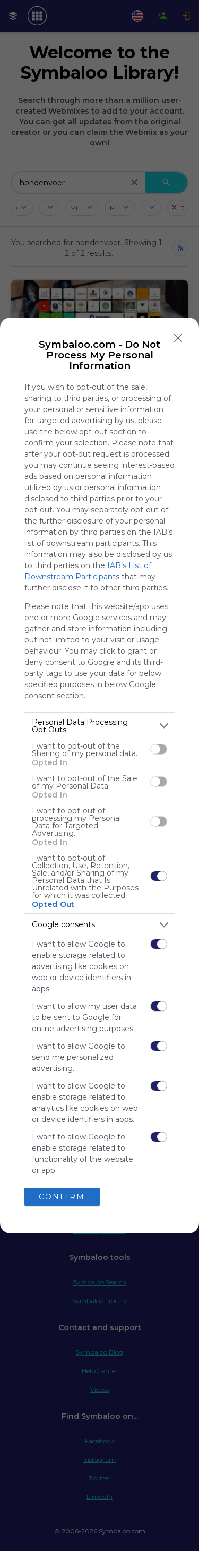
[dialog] (99, 775)
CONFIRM (62, 1197)
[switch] (158, 749)
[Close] (178, 338)
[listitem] (99, 726)
